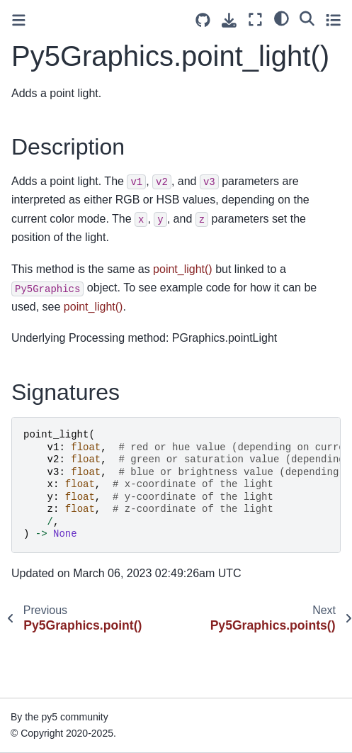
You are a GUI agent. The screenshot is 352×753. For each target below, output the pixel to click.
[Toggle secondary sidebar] (333, 19)
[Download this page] (229, 20)
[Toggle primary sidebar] (19, 20)
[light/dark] (281, 18)
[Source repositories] (203, 20)
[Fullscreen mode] (255, 19)
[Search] (307, 18)
